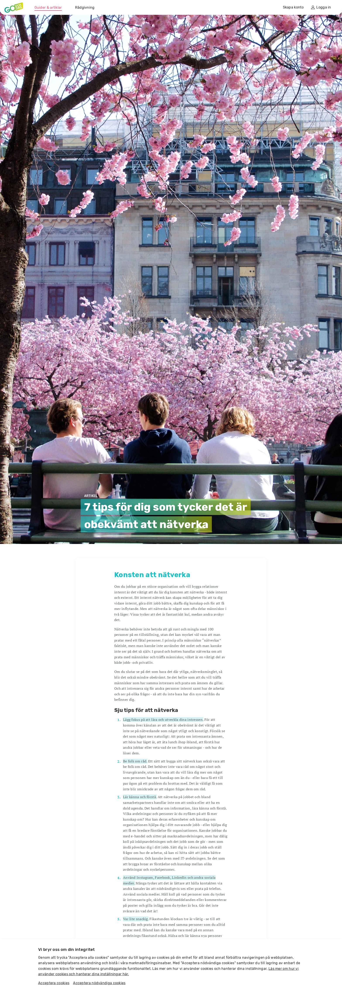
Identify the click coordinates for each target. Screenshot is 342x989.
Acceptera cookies (53, 983)
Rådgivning (85, 7)
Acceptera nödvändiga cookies (99, 983)
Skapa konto (293, 7)
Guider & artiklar (48, 7)
